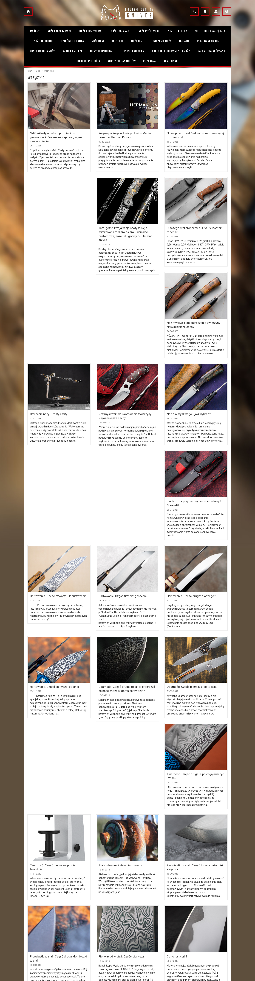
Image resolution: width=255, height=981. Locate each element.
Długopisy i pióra (88, 61)
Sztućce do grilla (72, 41)
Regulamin (83, 912)
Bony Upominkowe (102, 51)
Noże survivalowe (91, 31)
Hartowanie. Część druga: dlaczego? (188, 495)
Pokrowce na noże (209, 41)
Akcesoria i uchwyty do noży (171, 51)
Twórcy (35, 31)
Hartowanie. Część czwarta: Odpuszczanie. (55, 495)
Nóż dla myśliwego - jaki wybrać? (118, 402)
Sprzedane (170, 61)
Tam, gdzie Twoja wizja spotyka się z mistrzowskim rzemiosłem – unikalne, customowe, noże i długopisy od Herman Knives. (59, 229)
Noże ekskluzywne (59, 31)
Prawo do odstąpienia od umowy (95, 929)
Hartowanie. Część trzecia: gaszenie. (120, 495)
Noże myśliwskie (149, 31)
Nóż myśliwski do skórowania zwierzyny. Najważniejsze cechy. (54, 404)
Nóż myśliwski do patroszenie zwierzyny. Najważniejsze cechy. (191, 228)
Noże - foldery (177, 31)
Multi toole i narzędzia (210, 31)
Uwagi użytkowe (139, 924)
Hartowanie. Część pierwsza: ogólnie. (52, 586)
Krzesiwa (149, 61)
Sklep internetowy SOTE (220, 977)
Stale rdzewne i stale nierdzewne (118, 762)
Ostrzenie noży (162, 41)
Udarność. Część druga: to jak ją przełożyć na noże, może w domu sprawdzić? (125, 587)
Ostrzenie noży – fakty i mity (184, 316)
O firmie (134, 912)
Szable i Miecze (73, 51)
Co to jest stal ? (176, 851)
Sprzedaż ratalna (139, 935)
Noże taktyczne (121, 31)
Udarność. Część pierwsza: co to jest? (189, 586)
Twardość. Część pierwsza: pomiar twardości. (57, 762)
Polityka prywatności (88, 935)
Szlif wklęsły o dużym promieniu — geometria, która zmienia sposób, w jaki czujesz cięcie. (57, 134)
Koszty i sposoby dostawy (91, 918)
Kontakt (134, 918)
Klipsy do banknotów (122, 61)
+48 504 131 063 (35, 938)
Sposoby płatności (87, 924)
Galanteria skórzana (211, 51)
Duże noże (137, 41)
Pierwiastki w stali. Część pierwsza (119, 851)
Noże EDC (118, 41)
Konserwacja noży (42, 51)
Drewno (184, 41)
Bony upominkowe (140, 929)
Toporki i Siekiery (132, 51)
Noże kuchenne (43, 41)
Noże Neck (98, 41)
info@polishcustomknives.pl (41, 944)
